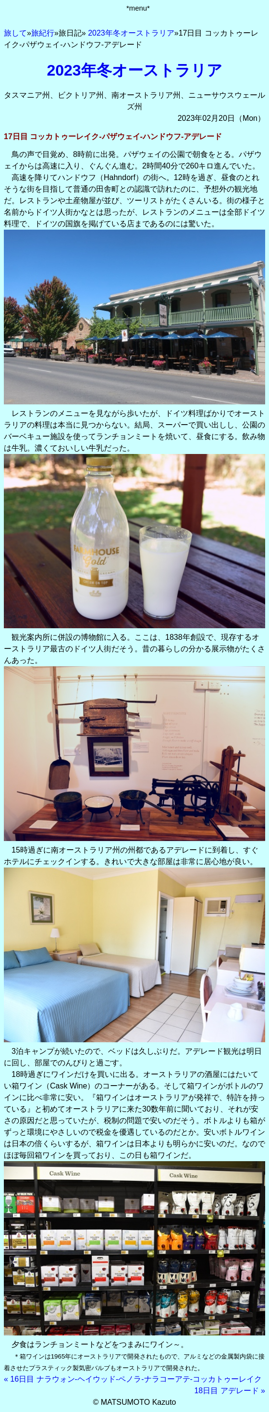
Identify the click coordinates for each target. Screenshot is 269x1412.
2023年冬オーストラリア (131, 33)
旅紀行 (42, 33)
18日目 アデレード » (229, 1390)
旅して (15, 33)
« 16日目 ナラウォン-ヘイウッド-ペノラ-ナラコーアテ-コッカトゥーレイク (133, 1379)
